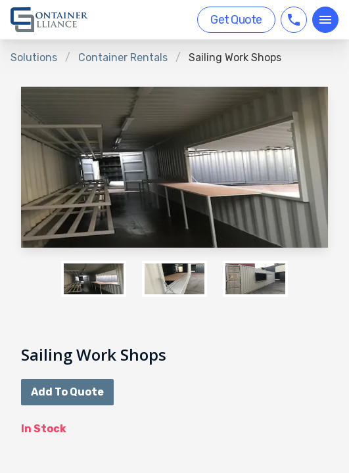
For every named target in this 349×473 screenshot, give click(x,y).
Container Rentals (123, 57)
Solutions (34, 57)
